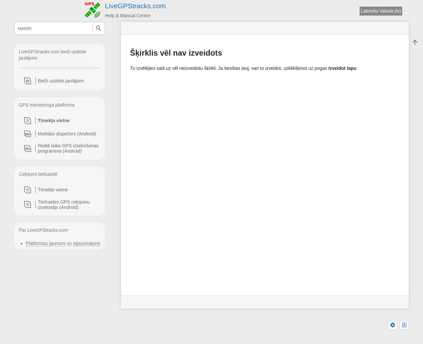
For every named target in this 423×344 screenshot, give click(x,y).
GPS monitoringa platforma (47, 105)
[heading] (59, 81)
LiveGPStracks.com (135, 6)
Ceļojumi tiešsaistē (38, 174)
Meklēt (98, 28)
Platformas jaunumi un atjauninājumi (63, 243)
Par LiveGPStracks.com (43, 230)
